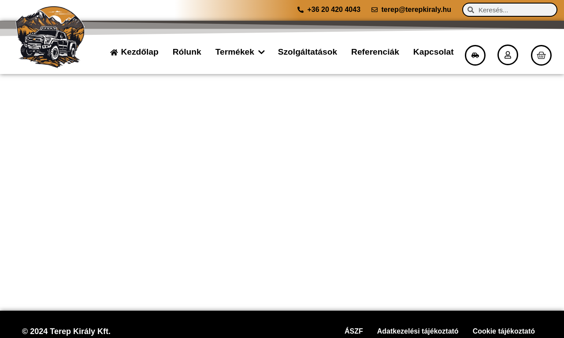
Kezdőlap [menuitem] (139, 51)
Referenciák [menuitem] (375, 51)
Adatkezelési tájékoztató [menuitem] (418, 331)
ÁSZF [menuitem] (354, 331)
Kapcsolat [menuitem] (433, 51)
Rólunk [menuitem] (187, 51)
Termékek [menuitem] (234, 51)
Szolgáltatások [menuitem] (307, 51)
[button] (260, 52)
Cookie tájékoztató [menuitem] (504, 331)
